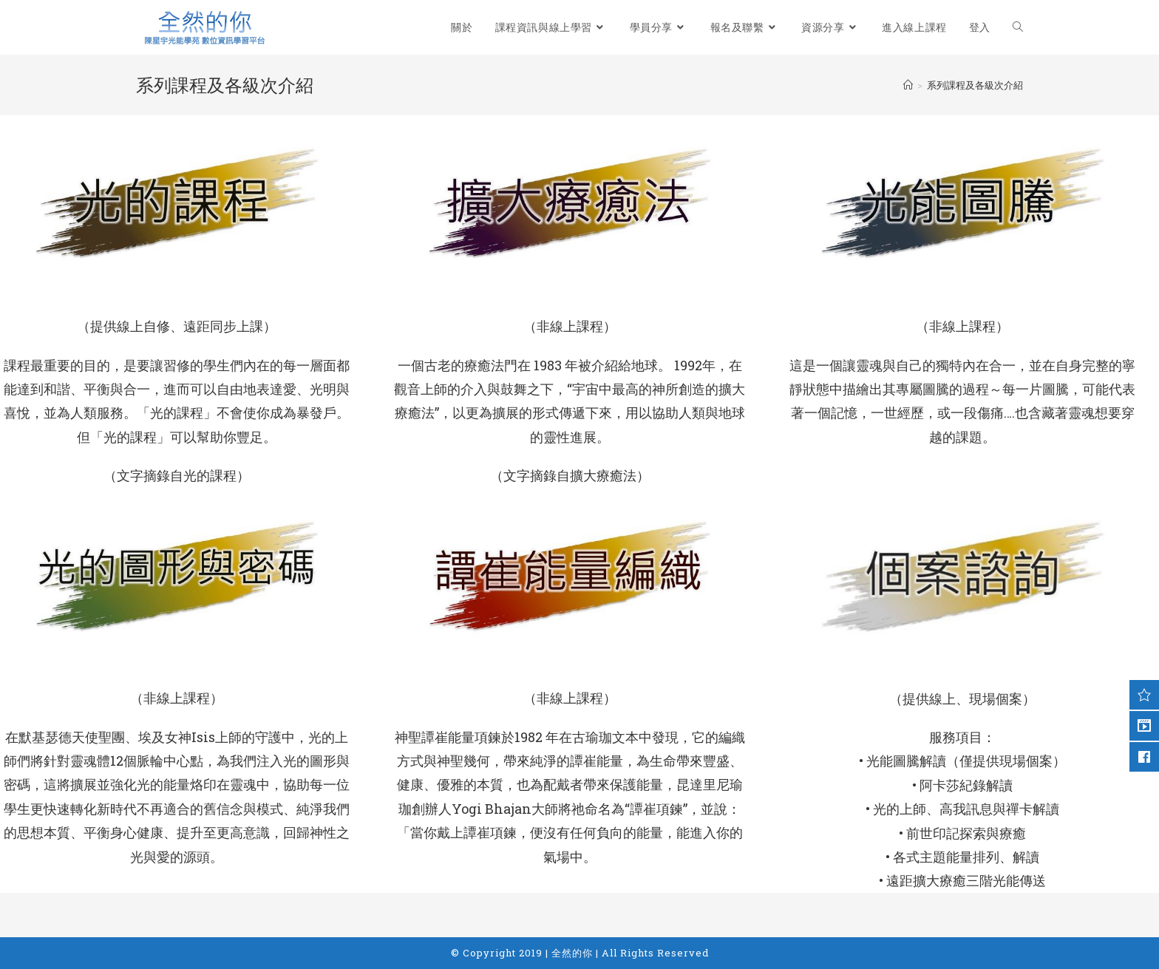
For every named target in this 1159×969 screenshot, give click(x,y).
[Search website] (1018, 27)
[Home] (908, 85)
